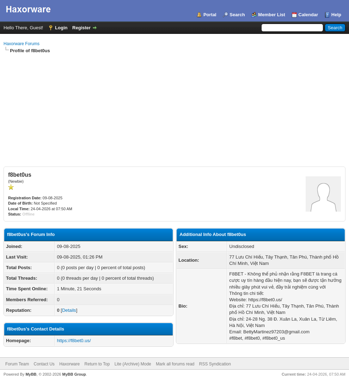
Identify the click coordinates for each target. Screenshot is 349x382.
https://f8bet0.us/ (74, 340)
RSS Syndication (215, 364)
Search (237, 14)
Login (61, 27)
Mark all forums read (175, 364)
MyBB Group (74, 374)
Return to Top (97, 364)
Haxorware (69, 364)
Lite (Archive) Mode (133, 364)
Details (69, 310)
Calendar (308, 14)
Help (336, 14)
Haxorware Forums (21, 43)
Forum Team (17, 364)
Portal (209, 14)
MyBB (30, 374)
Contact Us (43, 364)
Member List (271, 14)
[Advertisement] (174, 106)
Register (81, 27)
